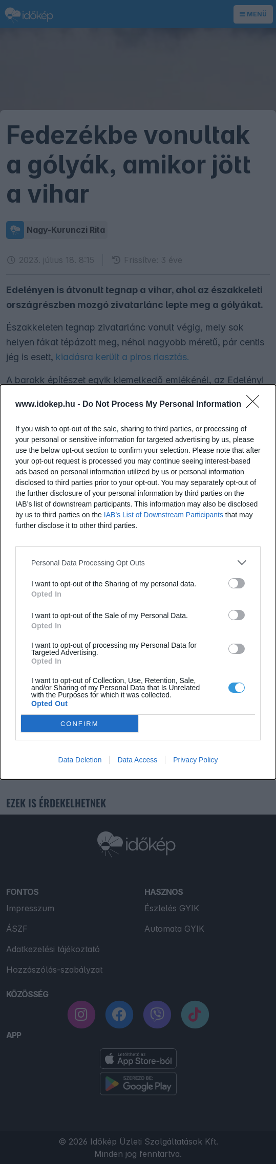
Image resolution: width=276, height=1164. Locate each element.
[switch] (236, 583)
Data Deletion (80, 760)
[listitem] (138, 562)
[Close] (256, 404)
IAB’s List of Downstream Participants (163, 515)
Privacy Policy (195, 760)
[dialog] (138, 582)
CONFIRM (79, 724)
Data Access (137, 760)
